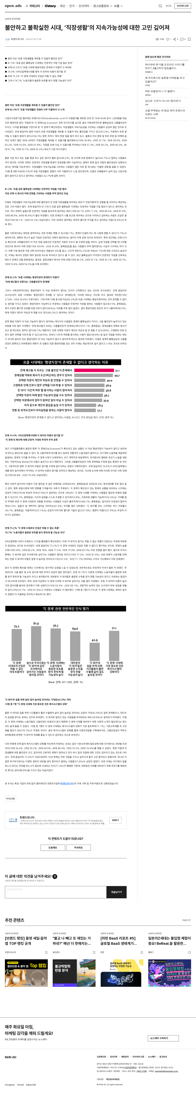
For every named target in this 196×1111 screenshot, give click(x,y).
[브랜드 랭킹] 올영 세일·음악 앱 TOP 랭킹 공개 (26, 941)
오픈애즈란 (101, 1056)
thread (20, 1085)
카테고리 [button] (32, 6)
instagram (10, 1085)
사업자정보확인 (130, 1067)
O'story (50, 6)
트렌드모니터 (67, 784)
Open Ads (13, 6)
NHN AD (10, 1057)
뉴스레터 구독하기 (163, 1038)
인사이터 (84, 6)
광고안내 (163, 1056)
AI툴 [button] (116, 6)
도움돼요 (53, 847)
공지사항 (113, 1056)
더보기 (187, 920)
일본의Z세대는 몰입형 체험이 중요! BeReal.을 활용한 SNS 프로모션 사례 (169, 941)
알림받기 (115, 820)
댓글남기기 (116, 892)
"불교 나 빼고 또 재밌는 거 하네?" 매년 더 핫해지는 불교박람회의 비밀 (72, 941)
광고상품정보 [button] (101, 6)
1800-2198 (142, 1071)
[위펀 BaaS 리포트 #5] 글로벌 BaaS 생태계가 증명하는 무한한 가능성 (118, 941)
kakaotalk (31, 1085)
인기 (72, 6)
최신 (62, 6)
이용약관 (100, 1079)
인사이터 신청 (182, 6)
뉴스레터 (151, 1056)
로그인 (168, 6)
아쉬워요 (78, 847)
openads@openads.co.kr (166, 1071)
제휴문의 (125, 1056)
